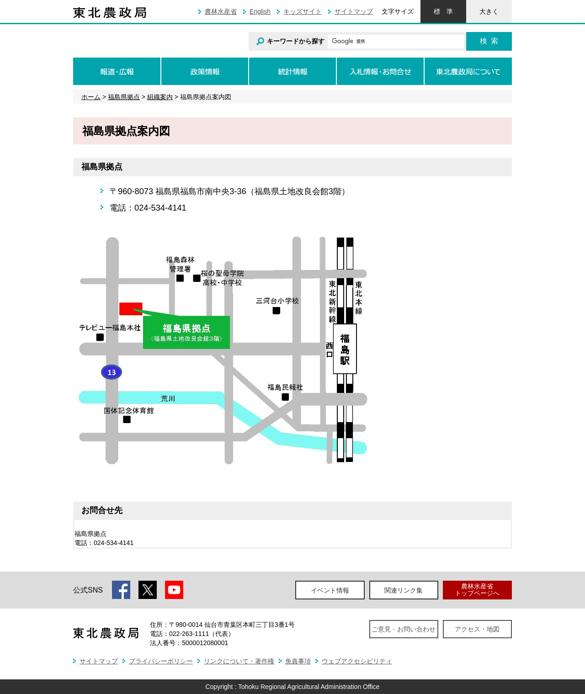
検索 (489, 41)
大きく (489, 11)
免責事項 (298, 661)
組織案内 (160, 97)
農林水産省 (221, 11)
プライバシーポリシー (161, 661)
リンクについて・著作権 (239, 661)
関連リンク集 (403, 590)
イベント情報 (330, 590)
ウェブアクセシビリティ (357, 661)
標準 (443, 11)
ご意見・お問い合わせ (404, 629)
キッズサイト (302, 11)
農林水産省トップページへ (477, 590)
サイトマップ (354, 11)
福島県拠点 (124, 97)
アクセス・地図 (477, 629)
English (260, 11)
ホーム (91, 97)
